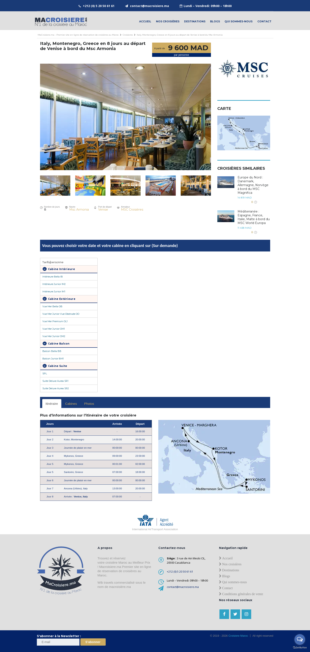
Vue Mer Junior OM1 (53, 328)
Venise (103, 209)
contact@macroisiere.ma (149, 6)
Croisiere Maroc (238, 635)
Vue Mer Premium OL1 (55, 321)
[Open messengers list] (299, 639)
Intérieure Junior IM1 (53, 291)
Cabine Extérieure (59, 299)
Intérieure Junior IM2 (54, 284)
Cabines (71, 403)
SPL (44, 373)
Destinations (194, 21)
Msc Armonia (79, 209)
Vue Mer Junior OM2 (53, 336)
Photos (89, 403)
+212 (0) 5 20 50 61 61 (98, 6)
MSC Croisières (132, 209)
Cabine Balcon (56, 343)
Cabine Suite (55, 366)
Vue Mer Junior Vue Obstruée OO (60, 313)
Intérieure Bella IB (52, 276)
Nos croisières (167, 21)
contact (264, 21)
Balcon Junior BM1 (53, 358)
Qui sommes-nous (238, 21)
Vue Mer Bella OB (52, 306)
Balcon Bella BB (51, 351)
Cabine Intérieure (59, 269)
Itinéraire (52, 403)
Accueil (145, 21)
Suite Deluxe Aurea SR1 (55, 380)
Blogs (215, 21)
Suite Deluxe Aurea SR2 (55, 388)
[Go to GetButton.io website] (300, 647)
